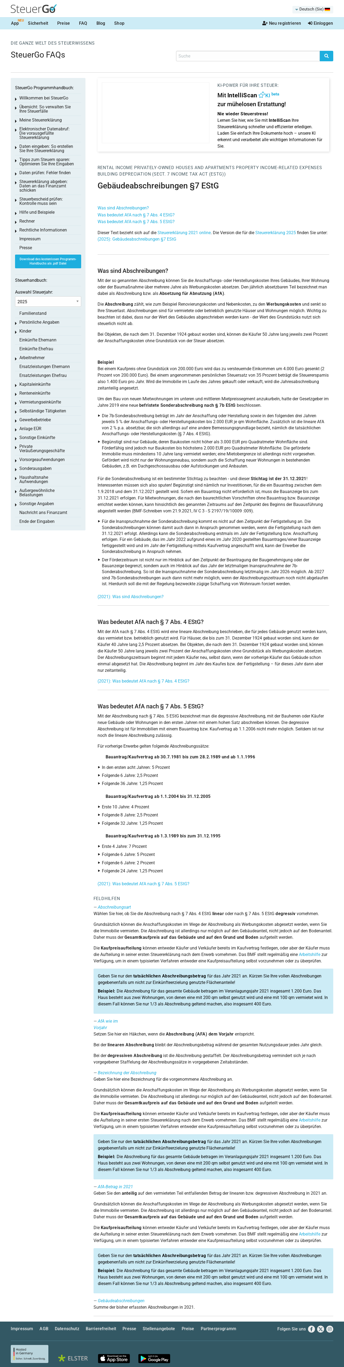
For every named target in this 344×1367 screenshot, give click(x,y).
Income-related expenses (291, 167)
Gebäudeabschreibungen (121, 1300)
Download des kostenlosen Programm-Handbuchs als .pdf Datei (48, 261)
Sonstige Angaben (36, 503)
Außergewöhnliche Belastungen (37, 492)
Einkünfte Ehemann (37, 339)
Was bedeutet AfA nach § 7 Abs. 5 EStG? (136, 221)
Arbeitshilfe (309, 954)
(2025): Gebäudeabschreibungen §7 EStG (137, 239)
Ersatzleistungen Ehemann (44, 366)
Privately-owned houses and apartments (184, 167)
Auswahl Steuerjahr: (34, 292)
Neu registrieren (281, 23)
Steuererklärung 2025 (275, 232)
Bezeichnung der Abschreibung (127, 1072)
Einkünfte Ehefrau (36, 348)
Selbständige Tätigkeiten (42, 410)
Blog (100, 23)
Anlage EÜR (30, 428)
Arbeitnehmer (32, 357)
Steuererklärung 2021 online (184, 232)
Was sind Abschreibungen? (123, 207)
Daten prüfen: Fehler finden (45, 172)
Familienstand (32, 313)
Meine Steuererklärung (40, 120)
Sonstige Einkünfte (37, 437)
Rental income (115, 167)
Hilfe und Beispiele (37, 212)
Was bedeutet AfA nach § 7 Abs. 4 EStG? (136, 214)
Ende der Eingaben (37, 521)
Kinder (25, 331)
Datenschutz (67, 1328)
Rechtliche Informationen (43, 230)
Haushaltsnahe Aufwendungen (33, 479)
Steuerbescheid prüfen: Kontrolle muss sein (41, 201)
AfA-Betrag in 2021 (115, 1186)
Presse (25, 247)
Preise (63, 23)
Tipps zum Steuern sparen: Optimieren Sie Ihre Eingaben (46, 161)
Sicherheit (38, 23)
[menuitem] (312, 9)
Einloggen (320, 23)
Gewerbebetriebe (35, 419)
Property (248, 167)
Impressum (30, 238)
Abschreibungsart (114, 907)
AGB (44, 1328)
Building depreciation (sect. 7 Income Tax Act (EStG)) (162, 174)
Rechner (27, 221)
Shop (119, 23)
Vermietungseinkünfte (40, 402)
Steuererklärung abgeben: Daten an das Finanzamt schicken (43, 186)
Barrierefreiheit (101, 1328)
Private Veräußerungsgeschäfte (42, 448)
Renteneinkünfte (34, 393)
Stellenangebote (159, 1328)
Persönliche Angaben (39, 322)
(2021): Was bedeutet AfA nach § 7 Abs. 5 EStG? (143, 883)
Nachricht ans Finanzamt (43, 512)
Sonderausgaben (35, 468)
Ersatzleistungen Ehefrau (43, 375)
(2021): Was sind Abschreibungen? (131, 596)
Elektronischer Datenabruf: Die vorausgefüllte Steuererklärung (44, 133)
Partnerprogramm (218, 1328)
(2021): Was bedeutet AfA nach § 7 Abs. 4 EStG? (143, 681)
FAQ (83, 23)
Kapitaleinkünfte (35, 384)
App (15, 23)
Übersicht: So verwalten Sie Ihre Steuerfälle (45, 109)
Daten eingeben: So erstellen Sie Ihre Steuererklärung (46, 148)
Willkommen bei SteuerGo (43, 98)
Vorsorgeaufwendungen (42, 459)
